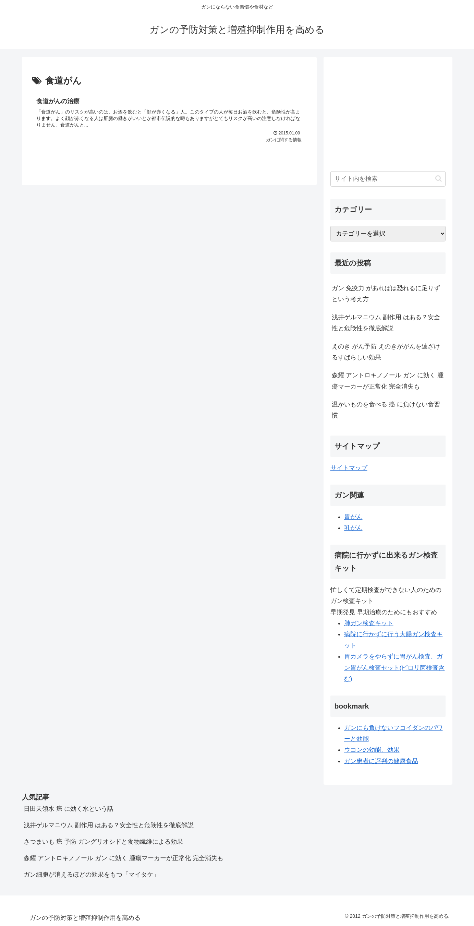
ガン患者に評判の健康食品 (381, 761)
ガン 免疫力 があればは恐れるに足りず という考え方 (386, 293)
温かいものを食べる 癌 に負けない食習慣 (386, 410)
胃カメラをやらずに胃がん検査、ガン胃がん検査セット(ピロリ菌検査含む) (394, 667)
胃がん (353, 516)
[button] (439, 178)
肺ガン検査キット (368, 623)
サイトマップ (348, 467)
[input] (388, 179)
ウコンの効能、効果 (372, 749)
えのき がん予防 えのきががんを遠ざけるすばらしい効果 (386, 352)
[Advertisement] (388, 112)
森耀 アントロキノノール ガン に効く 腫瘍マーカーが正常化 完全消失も (387, 381)
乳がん (353, 527)
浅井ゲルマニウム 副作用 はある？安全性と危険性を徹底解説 (386, 323)
